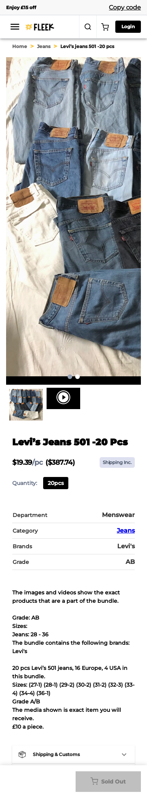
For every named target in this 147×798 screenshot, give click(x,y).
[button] (73, 754)
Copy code (125, 7)
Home (19, 46)
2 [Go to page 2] (77, 376)
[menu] (15, 26)
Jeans (43, 46)
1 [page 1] (70, 376)
